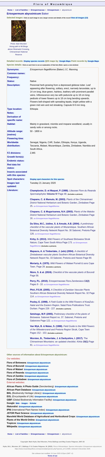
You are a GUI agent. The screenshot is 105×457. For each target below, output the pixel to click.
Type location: (14, 109)
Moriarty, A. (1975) (39, 263)
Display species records (34, 61)
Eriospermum (53, 10)
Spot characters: (16, 179)
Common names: (16, 73)
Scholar (33, 403)
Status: (11, 81)
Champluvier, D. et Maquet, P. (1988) (49, 190)
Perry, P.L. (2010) (39, 281)
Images (24, 403)
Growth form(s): (15, 157)
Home (9, 10)
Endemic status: (15, 161)
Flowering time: (15, 138)
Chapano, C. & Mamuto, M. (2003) (47, 199)
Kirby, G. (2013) (38, 239)
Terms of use (52, 456)
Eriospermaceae (38, 10)
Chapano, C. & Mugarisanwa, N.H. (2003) (51, 211)
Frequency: (13, 77)
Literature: (12, 190)
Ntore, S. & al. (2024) (41, 272)
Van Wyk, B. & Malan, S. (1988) (46, 326)
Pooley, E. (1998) (39, 302)
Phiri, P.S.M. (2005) (40, 290)
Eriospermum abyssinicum (38, 363)
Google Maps (65, 61)
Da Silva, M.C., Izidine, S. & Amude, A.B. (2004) (54, 224)
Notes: (10, 113)
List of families (21, 10)
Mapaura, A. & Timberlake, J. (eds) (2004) (51, 251)
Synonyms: (13, 69)
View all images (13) (79, 18)
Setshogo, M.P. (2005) (41, 314)
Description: (13, 85)
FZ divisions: (14, 153)
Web (17, 403)
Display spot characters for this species (47, 179)
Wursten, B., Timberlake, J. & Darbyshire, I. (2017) (56, 338)
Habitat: (11, 124)
